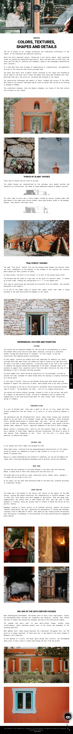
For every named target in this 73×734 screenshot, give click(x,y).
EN (56, 7)
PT (54, 7)
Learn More (37, 731)
